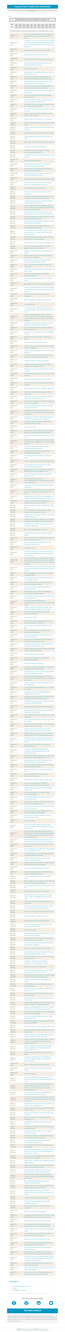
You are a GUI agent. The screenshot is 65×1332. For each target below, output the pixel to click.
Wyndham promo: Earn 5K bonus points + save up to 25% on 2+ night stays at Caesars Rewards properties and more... (39, 1041)
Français (25, 1330)
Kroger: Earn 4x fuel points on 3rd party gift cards (38, 911)
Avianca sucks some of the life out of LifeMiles (38, 119)
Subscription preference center (22, 1286)
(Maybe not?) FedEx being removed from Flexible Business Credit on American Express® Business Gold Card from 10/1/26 (39, 1151)
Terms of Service (46, 1329)
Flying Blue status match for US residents (36, 891)
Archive (15, 1288)
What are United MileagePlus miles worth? (37, 868)
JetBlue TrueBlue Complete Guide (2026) (36, 361)
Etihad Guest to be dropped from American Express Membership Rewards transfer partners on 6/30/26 (39, 1192)
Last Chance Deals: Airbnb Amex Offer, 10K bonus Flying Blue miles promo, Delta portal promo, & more (39, 36)
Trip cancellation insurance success (34, 188)
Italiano (32, 1330)
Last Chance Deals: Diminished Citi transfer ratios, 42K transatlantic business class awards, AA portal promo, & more (38, 553)
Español (29, 1330)
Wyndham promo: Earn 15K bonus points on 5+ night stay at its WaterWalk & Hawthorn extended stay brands (39, 412)
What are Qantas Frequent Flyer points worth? (38, 379)
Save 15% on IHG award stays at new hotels (37, 1239)
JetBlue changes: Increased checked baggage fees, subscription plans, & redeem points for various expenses (38, 1048)
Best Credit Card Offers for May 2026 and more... (38, 59)
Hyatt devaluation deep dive (32, 160)
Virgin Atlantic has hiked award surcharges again (38, 779)
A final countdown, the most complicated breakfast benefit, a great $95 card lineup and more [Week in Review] (39, 568)
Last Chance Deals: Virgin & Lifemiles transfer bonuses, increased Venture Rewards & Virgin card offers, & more (39, 826)
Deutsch (43, 1330)
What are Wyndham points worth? (34, 654)
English (18, 1330)
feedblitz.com (30, 1329)
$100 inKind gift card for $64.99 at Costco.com (38, 300)
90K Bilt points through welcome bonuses (36, 921)
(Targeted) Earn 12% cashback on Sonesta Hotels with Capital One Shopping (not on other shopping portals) (39, 442)
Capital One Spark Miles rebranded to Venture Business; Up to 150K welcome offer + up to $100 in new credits (39, 678)
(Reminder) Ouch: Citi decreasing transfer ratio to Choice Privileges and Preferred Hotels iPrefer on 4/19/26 (38, 740)
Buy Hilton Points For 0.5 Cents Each (35, 966)
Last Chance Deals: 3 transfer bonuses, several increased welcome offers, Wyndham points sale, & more (39, 310)
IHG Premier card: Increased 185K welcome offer (38, 133)
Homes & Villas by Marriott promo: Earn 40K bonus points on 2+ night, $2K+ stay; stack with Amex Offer (39, 491)
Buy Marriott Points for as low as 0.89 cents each (38, 284)
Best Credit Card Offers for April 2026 (35, 1211)
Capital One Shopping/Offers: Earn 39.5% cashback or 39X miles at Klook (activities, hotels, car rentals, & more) (39, 289)
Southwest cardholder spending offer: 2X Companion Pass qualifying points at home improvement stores (37, 751)
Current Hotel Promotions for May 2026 (36, 55)
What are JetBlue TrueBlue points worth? (36, 916)
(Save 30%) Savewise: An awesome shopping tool (39, 242)
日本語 (47, 1330)
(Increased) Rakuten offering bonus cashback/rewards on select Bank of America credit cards (39, 602)
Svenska (40, 1330)
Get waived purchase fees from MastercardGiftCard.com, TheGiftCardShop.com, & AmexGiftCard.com (39, 480)
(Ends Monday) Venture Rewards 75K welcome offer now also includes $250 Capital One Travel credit (38, 897)
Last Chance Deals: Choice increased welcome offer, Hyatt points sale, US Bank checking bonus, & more (39, 1079)
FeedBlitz (23, 1290)
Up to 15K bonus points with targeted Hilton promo (39, 179)
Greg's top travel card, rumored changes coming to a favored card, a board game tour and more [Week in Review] (39, 1099)
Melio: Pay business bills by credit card (35, 529)
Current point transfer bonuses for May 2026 (37, 50)
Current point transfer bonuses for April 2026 (37, 1220)
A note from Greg (29, 304)
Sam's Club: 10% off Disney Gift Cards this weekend (39, 142)
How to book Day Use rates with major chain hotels (39, 1026)
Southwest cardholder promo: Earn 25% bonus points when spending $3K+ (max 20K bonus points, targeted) (38, 1059)
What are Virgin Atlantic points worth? (35, 342)
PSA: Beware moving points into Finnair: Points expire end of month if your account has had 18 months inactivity (38, 232)
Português (22, 1330)
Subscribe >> (14, 1281)
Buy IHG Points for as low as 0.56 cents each (37, 948)
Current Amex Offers (30, 68)
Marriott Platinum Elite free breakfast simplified (38, 706)
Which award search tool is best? (34, 663)
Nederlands (36, 1330)
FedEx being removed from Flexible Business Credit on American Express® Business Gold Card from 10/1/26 (38, 1176)
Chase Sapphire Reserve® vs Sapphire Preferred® (39, 388)
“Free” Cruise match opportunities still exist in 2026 (39, 461)
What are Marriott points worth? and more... (37, 1064)
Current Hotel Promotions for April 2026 (36, 1198)
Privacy (41, 1329)
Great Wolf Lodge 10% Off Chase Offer (35, 147)
